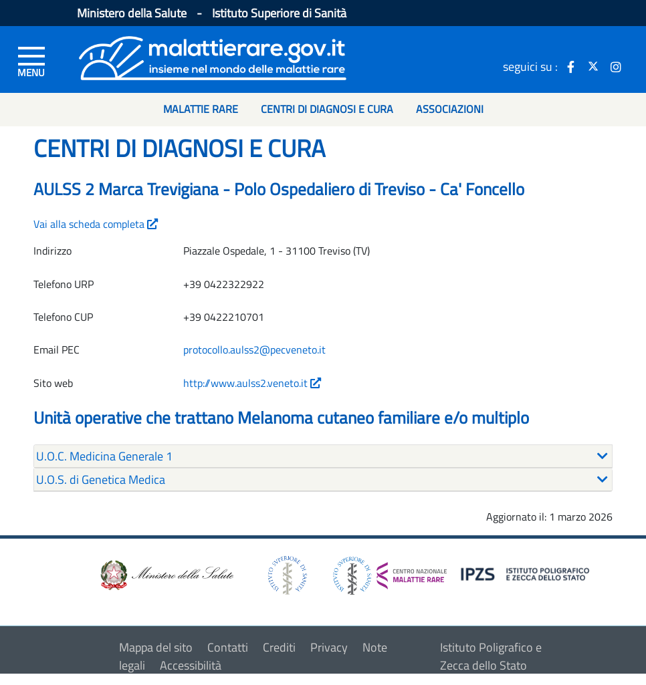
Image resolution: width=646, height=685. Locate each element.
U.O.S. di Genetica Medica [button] (100, 479)
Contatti (227, 647)
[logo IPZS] (527, 573)
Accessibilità (190, 665)
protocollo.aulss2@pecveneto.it (254, 349)
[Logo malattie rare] (212, 56)
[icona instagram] (616, 66)
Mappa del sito (156, 647)
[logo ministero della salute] (165, 574)
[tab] (323, 456)
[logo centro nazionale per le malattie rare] (390, 572)
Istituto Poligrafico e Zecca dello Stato (491, 656)
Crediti (279, 647)
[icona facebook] (570, 66)
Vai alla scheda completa (95, 224)
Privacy (329, 647)
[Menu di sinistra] (31, 60)
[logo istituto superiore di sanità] (286, 574)
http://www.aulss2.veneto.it (252, 383)
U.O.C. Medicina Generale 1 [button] (104, 456)
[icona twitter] (593, 66)
